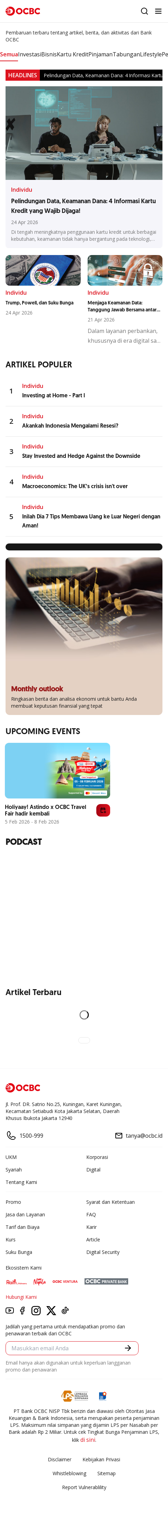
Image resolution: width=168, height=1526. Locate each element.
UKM (11, 1157)
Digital (93, 1169)
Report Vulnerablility (84, 1487)
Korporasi (97, 1157)
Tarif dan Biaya (22, 1227)
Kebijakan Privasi (101, 1459)
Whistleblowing (69, 1473)
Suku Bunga (19, 1252)
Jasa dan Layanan (25, 1214)
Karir (91, 1227)
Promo (13, 1202)
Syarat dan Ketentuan (110, 1202)
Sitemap (106, 1473)
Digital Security (103, 1252)
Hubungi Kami (21, 1297)
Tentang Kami (21, 1182)
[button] (128, 1348)
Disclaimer (59, 1459)
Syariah (14, 1169)
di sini (87, 1440)
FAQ (91, 1214)
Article (93, 1239)
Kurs (11, 1239)
